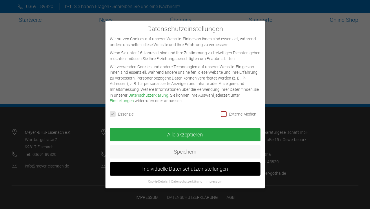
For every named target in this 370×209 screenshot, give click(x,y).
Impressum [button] (214, 179)
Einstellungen (122, 98)
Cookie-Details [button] (158, 179)
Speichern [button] (185, 149)
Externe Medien (238, 111)
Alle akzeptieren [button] (185, 132)
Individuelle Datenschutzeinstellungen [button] (185, 166)
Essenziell (122, 111)
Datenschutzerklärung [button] (187, 179)
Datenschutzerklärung (148, 93)
